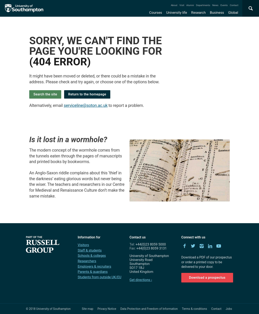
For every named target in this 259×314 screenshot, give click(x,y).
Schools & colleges (92, 256)
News (215, 5)
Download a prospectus (207, 278)
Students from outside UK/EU (99, 277)
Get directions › (141, 280)
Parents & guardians (93, 272)
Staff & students (90, 250)
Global (233, 12)
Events (224, 5)
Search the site (45, 94)
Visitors (83, 245)
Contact (234, 5)
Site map (87, 308)
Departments (203, 5)
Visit (181, 5)
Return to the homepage (87, 94)
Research (198, 12)
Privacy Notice (107, 308)
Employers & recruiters (94, 266)
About (174, 5)
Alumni (190, 5)
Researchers (87, 261)
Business (217, 12)
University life (176, 12)
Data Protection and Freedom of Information (149, 308)
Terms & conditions (194, 308)
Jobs (229, 308)
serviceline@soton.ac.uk (86, 105)
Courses (155, 12)
